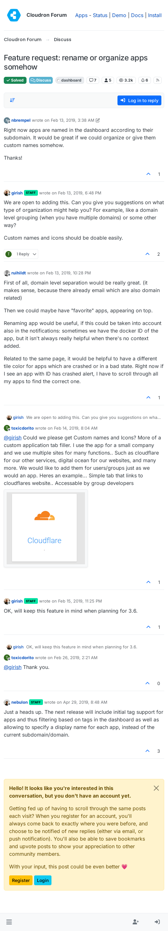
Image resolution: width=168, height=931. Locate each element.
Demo (119, 15)
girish (17, 192)
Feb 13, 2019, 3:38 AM (72, 120)
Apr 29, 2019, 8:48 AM (85, 702)
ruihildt (18, 272)
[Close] (156, 788)
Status (100, 15)
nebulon (19, 702)
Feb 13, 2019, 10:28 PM (68, 272)
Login (43, 880)
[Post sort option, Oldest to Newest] (12, 100)
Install (155, 15)
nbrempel (21, 120)
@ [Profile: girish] (12, 437)
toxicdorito (22, 428)
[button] (9, 922)
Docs (137, 15)
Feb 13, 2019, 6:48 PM (79, 192)
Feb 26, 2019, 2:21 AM (76, 657)
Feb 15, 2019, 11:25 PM (80, 600)
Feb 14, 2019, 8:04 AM (76, 428)
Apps (81, 15)
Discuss (41, 80)
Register (21, 880)
